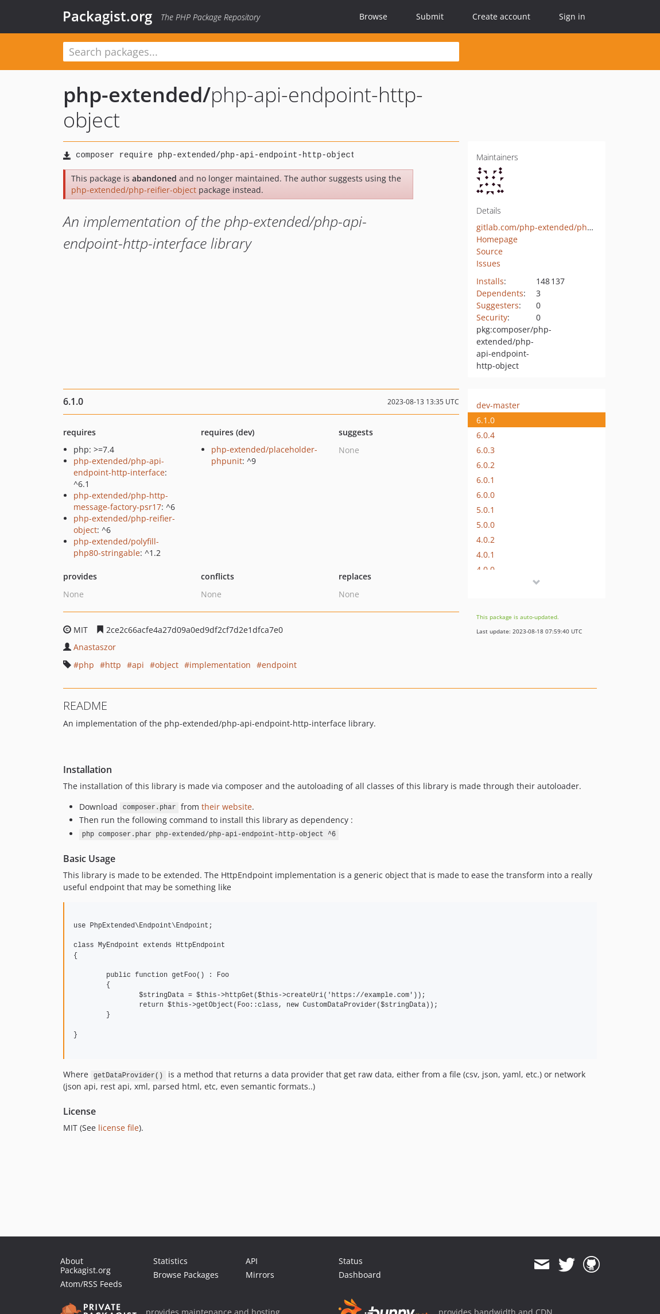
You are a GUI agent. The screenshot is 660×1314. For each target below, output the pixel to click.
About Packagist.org (85, 1265)
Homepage (497, 239)
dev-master (498, 405)
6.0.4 (485, 435)
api (138, 664)
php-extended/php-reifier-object (133, 189)
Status (351, 1260)
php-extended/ (137, 94)
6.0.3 (485, 450)
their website (226, 806)
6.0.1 (485, 479)
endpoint (279, 664)
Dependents (499, 293)
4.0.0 (485, 569)
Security (491, 317)
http (113, 664)
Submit (430, 16)
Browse (373, 16)
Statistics (170, 1260)
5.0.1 (485, 509)
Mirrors (260, 1274)
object (166, 664)
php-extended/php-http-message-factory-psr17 (120, 501)
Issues (488, 263)
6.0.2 (485, 464)
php (86, 664)
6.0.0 (485, 494)
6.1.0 (485, 420)
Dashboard (360, 1274)
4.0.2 (485, 539)
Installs (490, 281)
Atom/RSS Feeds (91, 1283)
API (252, 1260)
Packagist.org (107, 16)
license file (118, 1127)
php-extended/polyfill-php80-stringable (116, 547)
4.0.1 (485, 554)
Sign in (572, 16)
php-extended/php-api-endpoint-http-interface (119, 466)
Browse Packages (186, 1274)
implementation (220, 664)
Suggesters (497, 305)
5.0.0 (485, 524)
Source (489, 251)
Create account (501, 16)
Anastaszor (94, 646)
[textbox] (261, 51)
